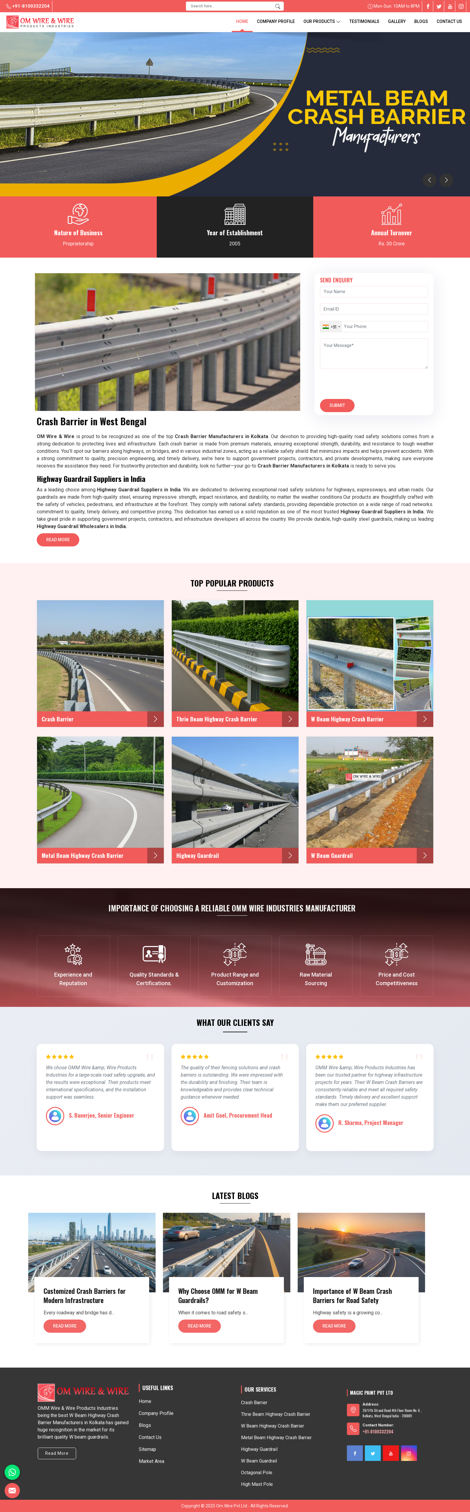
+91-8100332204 (28, 6)
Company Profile (276, 21)
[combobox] (331, 326)
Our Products (322, 21)
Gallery (397, 21)
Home (242, 21)
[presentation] (429, 180)
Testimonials (364, 21)
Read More (58, 541)
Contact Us (449, 21)
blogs (421, 21)
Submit (337, 407)
